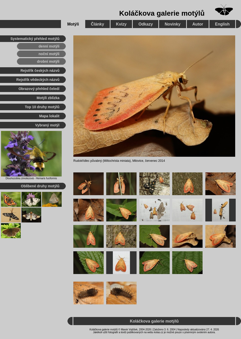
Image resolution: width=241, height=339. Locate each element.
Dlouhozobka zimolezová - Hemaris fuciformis (31, 178)
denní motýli (49, 46)
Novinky (172, 24)
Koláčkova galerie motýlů (162, 13)
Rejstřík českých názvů (39, 71)
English (222, 24)
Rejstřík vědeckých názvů (37, 80)
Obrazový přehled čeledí (38, 89)
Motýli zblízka (48, 98)
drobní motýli (48, 61)
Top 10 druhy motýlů (42, 107)
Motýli (73, 24)
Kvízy (121, 24)
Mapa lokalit (49, 116)
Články (97, 24)
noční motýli (49, 54)
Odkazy (145, 24)
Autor (197, 24)
